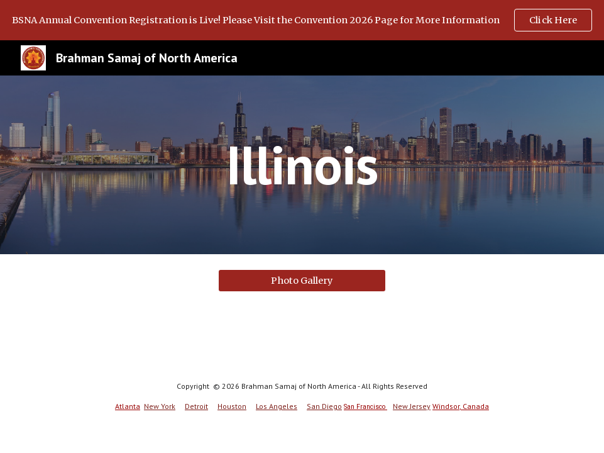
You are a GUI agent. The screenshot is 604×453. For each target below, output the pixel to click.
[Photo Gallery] (302, 280)
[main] (302, 164)
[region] (302, 20)
